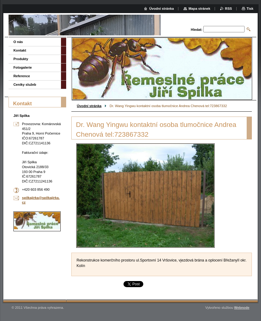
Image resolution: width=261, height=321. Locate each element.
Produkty (20, 59)
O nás (18, 42)
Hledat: (196, 29)
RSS (228, 8)
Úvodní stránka (89, 106)
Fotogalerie (22, 67)
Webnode (241, 307)
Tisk (250, 8)
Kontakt (19, 50)
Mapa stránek (199, 8)
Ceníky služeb (24, 84)
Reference (21, 76)
